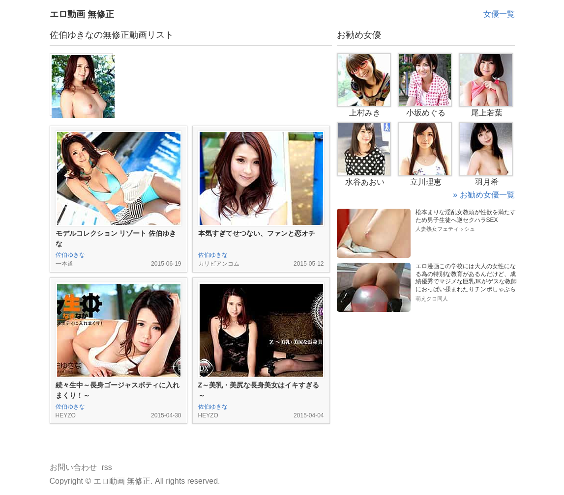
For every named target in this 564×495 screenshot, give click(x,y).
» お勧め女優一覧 (483, 195)
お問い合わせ (73, 467)
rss (107, 467)
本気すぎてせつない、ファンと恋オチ (256, 233)
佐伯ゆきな (70, 254)
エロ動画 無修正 (82, 14)
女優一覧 (499, 14)
